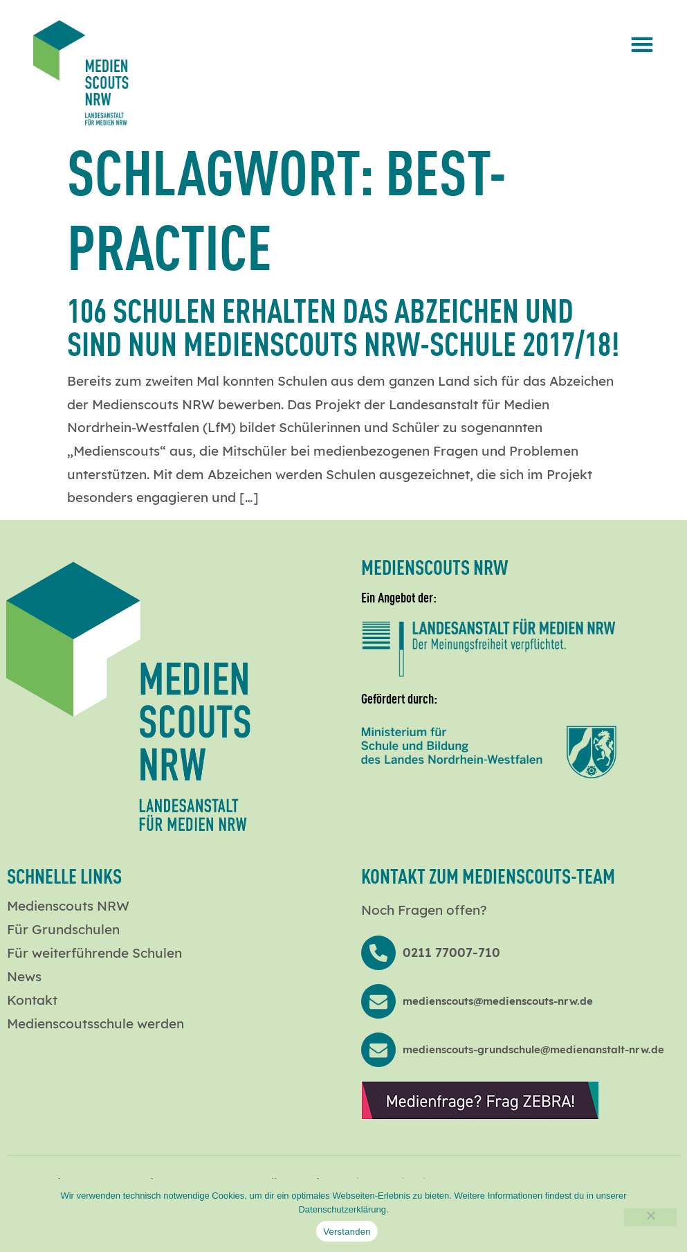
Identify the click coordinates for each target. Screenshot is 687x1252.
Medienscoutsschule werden (95, 1023)
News (24, 976)
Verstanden (346, 1231)
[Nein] (650, 1217)
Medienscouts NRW (68, 906)
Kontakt (32, 1000)
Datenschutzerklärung (341, 1209)
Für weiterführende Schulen (94, 953)
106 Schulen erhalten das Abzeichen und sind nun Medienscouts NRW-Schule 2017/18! (343, 325)
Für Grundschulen (63, 929)
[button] (642, 44)
